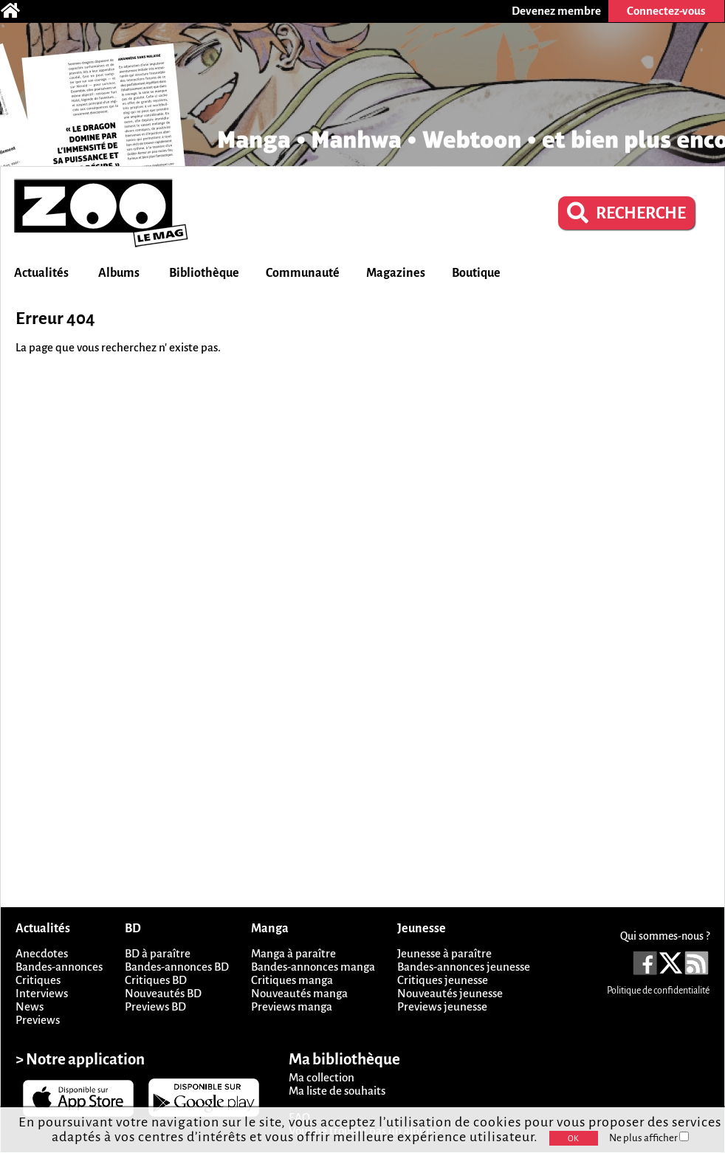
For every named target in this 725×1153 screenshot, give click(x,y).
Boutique (476, 273)
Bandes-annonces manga (313, 966)
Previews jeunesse (442, 1006)
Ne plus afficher (649, 1137)
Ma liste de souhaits (337, 1090)
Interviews (42, 993)
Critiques (38, 980)
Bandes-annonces (59, 966)
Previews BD (155, 1006)
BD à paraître (157, 953)
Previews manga (291, 1006)
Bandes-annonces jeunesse (463, 966)
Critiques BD (156, 980)
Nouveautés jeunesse (450, 993)
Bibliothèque (204, 273)
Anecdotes (42, 953)
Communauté (303, 273)
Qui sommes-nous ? (664, 936)
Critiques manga (292, 980)
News (30, 1006)
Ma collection (321, 1077)
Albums (119, 273)
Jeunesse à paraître (444, 953)
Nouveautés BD (163, 993)
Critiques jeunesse (442, 980)
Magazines (395, 273)
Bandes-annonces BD (177, 966)
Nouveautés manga (299, 993)
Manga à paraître (293, 953)
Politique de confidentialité (658, 990)
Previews (38, 1019)
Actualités (41, 273)
